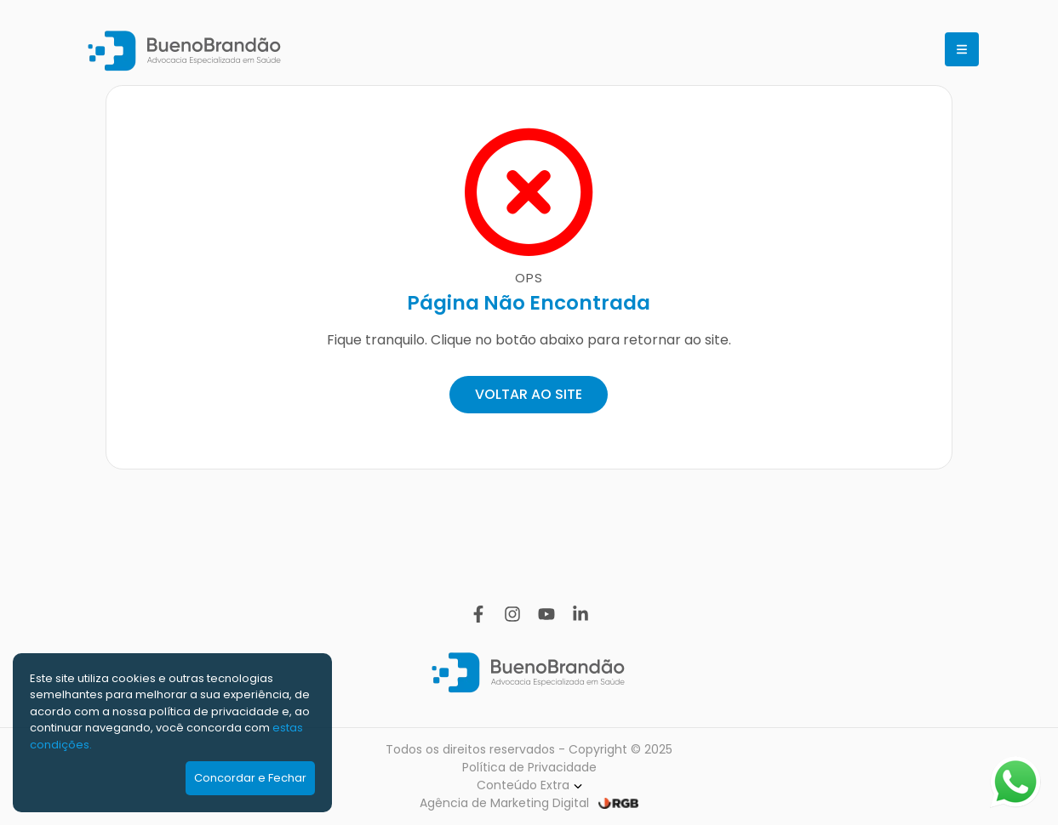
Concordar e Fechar (250, 778)
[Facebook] (478, 614)
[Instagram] (512, 614)
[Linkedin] (580, 614)
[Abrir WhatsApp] (1015, 782)
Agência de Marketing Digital (504, 802)
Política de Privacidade (529, 767)
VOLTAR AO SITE (528, 394)
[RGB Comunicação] (618, 803)
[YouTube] (546, 614)
